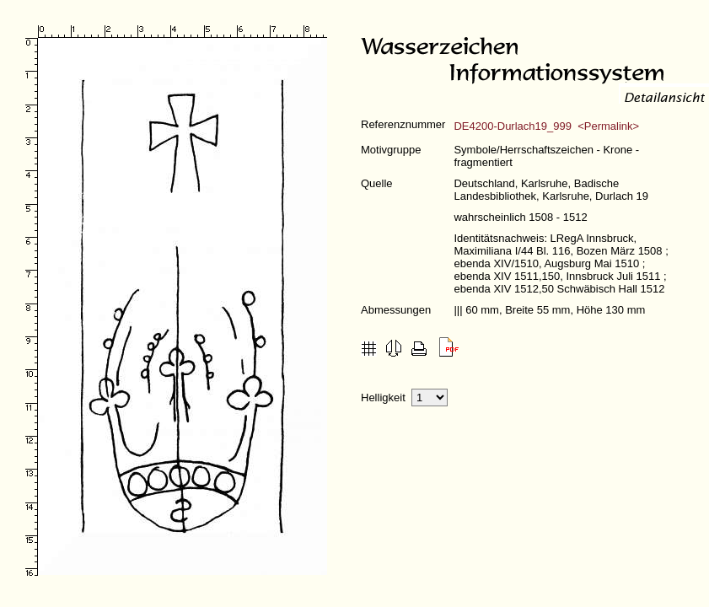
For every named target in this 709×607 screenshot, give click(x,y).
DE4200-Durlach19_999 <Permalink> (546, 126)
